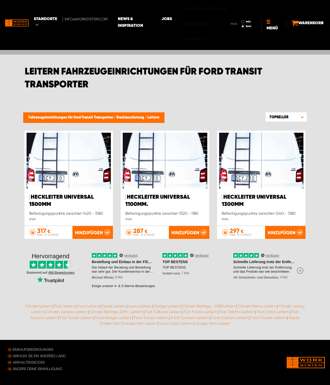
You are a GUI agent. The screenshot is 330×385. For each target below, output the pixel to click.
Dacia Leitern (114, 306)
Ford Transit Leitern (151, 317)
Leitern (153, 117)
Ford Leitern (88, 306)
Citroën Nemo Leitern (257, 306)
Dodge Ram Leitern (212, 323)
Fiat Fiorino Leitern (200, 311)
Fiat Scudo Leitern (76, 317)
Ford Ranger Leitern (113, 317)
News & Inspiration (148, 8)
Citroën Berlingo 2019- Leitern (116, 311)
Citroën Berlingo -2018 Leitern (209, 306)
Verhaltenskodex (29, 362)
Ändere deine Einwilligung (37, 369)
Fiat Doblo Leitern (273, 311)
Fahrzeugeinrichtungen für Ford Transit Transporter (71, 117)
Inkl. (239, 7)
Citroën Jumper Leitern (66, 311)
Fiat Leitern (64, 306)
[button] (286, 117)
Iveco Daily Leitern (176, 323)
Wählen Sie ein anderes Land (39, 356)
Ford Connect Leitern (190, 317)
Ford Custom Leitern (229, 317)
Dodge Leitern (167, 306)
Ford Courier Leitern (268, 317)
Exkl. (240, 12)
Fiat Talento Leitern (237, 311)
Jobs (183, 8)
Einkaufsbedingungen (33, 349)
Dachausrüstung (131, 117)
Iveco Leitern (139, 306)
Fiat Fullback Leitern (163, 311)
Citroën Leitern (38, 306)
